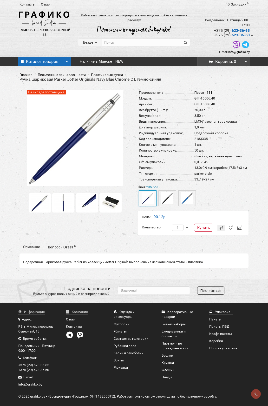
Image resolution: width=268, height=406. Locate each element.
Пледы (167, 377)
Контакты (27, 4)
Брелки (167, 355)
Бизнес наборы (174, 324)
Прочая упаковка (223, 348)
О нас (45, 4)
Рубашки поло (125, 346)
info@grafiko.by (239, 52)
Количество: (151, 227)
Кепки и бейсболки (129, 353)
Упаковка (219, 312)
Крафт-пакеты (220, 334)
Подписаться (210, 291)
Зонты (119, 360)
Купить (203, 227)
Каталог (44, 60)
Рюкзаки (121, 367)
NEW (119, 61)
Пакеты (215, 319)
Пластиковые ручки (107, 75)
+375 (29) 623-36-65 (33, 365)
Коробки (216, 341)
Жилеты (120, 331)
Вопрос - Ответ (62, 247)
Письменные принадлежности (62, 75)
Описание (31, 247)
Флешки (168, 370)
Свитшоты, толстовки (131, 338)
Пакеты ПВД (219, 326)
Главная (26, 75)
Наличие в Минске (96, 61)
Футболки (121, 324)
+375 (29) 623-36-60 (33, 370)
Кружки (168, 363)
